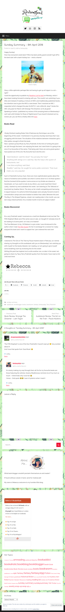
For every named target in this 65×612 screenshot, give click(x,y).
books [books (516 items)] (36, 569)
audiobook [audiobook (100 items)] (28, 560)
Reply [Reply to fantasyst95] (8, 385)
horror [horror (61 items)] (35, 577)
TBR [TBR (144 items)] (49, 583)
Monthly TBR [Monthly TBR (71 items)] (46, 577)
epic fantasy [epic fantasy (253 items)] (18, 573)
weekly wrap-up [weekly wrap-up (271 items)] (15, 586)
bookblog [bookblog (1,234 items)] (23, 564)
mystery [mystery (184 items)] (52, 577)
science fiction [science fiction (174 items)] (54, 580)
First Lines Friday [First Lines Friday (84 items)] (55, 573)
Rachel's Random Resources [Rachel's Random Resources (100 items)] (17, 580)
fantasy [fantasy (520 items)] (27, 573)
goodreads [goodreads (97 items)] (17, 577)
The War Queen (23, 227)
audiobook (10, 304)
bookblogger (18, 304)
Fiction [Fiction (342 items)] (47, 573)
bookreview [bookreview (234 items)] (8, 569)
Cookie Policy (36, 609)
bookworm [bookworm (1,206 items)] (46, 568)
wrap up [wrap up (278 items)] (25, 586)
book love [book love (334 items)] (48, 564)
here (35, 117)
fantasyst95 (23, 48)
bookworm (30, 304)
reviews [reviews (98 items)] (43, 580)
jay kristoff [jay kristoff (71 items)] (39, 577)
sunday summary (12, 302)
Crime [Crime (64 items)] (11, 573)
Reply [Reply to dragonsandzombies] (6, 356)
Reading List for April (36, 95)
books (24, 304)
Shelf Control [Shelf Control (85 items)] (7, 583)
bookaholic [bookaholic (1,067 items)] (10, 564)
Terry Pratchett (51, 304)
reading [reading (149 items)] (29, 580)
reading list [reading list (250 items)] (36, 580)
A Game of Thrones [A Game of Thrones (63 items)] (8, 560)
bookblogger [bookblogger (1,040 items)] (36, 564)
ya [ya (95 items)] (30, 586)
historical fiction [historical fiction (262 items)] (27, 577)
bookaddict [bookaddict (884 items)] (44, 559)
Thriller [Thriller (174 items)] (54, 583)
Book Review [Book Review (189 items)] (19, 569)
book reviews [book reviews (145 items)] (28, 569)
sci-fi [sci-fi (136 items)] (47, 580)
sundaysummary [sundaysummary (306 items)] (41, 583)
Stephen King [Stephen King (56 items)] (15, 583)
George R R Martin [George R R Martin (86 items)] (9, 577)
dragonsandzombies (18, 337)
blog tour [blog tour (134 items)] (35, 560)
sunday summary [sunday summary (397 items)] (26, 583)
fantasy (36, 304)
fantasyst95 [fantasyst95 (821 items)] (37, 573)
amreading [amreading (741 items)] (19, 559)
